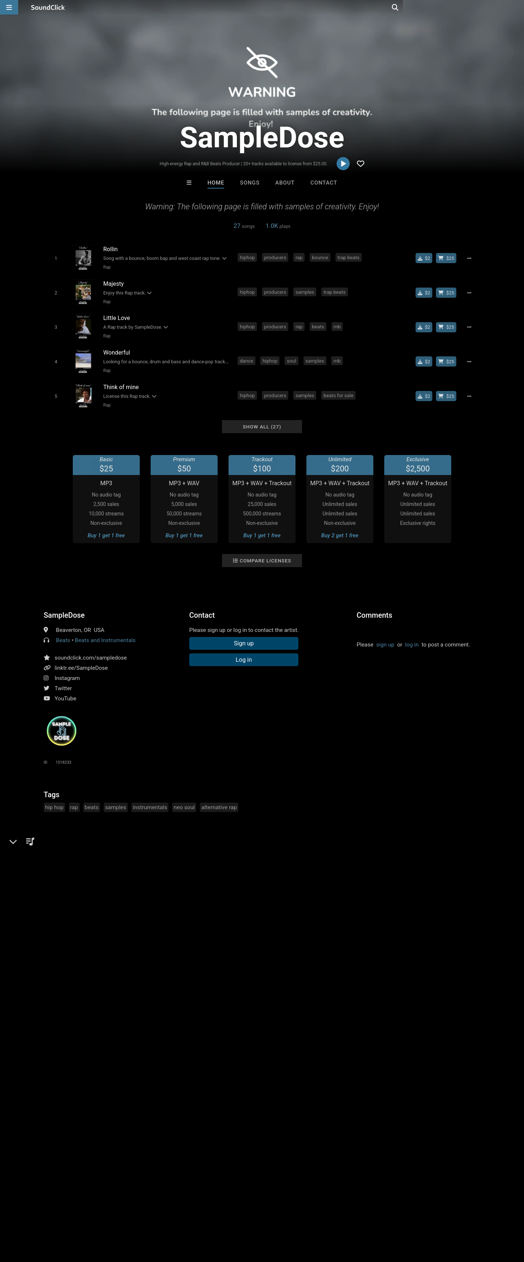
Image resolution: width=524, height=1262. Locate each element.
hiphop (248, 257)
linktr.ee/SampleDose (81, 661)
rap (300, 257)
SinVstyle (232, 1059)
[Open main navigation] (9, 7)
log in (411, 637)
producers (276, 257)
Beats (63, 633)
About (285, 182)
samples (306, 290)
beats (319, 324)
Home (215, 182)
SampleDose (64, 608)
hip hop (54, 800)
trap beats (350, 257)
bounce (321, 257)
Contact (323, 182)
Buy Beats (239, 1098)
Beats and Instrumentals (105, 633)
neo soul (184, 800)
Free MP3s (193, 1098)
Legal (196, 1218)
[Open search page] (516, 7)
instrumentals (150, 800)
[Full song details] (471, 258)
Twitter (63, 681)
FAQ (30, 1218)
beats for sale (339, 390)
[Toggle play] (54, 258)
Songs (250, 182)
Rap (106, 266)
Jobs (100, 1218)
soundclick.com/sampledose (91, 651)
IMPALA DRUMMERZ (172, 1059)
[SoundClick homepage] (48, 7)
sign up (385, 637)
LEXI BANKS (292, 1059)
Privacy (173, 1218)
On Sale (284, 1098)
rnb (338, 324)
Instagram (67, 671)
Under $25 (330, 1098)
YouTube (65, 691)
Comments (374, 608)
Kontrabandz (352, 1059)
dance (247, 357)
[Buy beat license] (448, 258)
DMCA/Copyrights (135, 1218)
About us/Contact (65, 1218)
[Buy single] (425, 258)
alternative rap (219, 800)
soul (292, 357)
